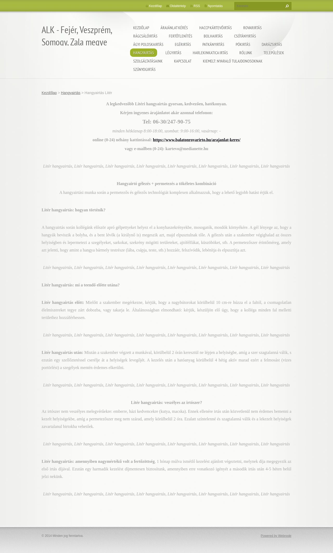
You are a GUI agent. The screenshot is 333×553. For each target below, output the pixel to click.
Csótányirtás (245, 36)
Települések (274, 52)
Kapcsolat (182, 61)
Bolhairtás (213, 36)
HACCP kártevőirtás (215, 27)
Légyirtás (173, 52)
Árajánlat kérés (174, 27)
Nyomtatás (215, 6)
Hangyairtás (143, 52)
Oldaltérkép (178, 6)
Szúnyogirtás (144, 69)
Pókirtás (243, 44)
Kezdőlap (141, 27)
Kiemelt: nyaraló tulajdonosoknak (232, 61)
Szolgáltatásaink (148, 61)
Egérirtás (183, 44)
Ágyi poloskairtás (148, 44)
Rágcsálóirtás (145, 36)
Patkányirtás (213, 44)
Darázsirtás (272, 44)
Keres (286, 6)
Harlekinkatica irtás (210, 52)
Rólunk (245, 52)
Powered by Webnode (276, 536)
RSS (197, 6)
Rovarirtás (252, 27)
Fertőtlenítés (180, 36)
